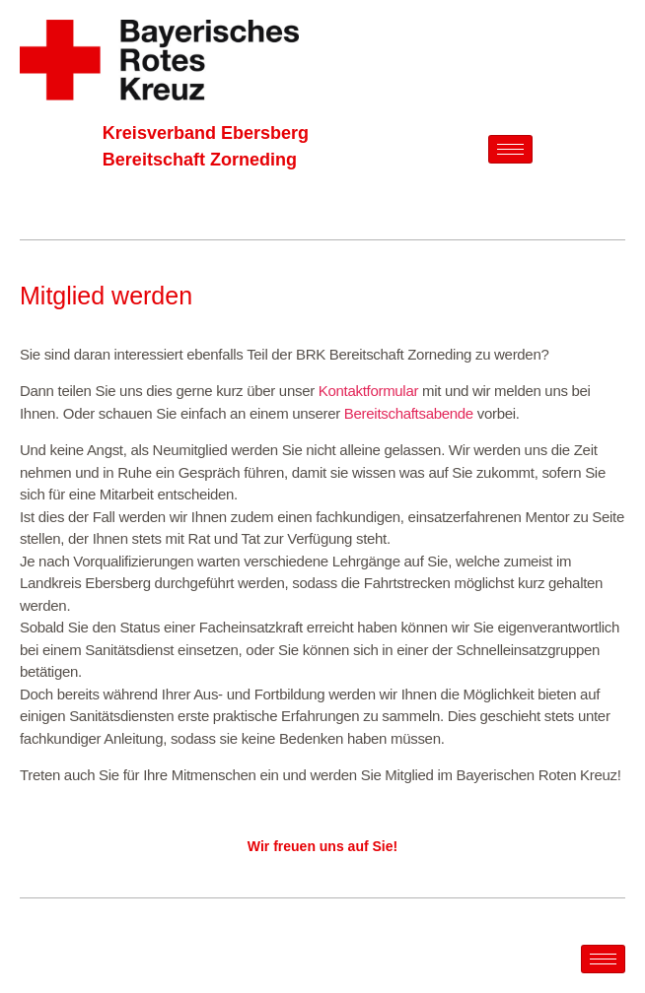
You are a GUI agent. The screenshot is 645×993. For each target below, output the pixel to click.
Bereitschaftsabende (408, 413)
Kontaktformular (368, 390)
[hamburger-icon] (510, 149)
